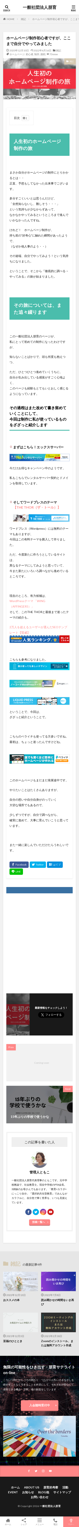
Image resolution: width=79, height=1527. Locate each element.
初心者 (29, 54)
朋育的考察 (50, 1487)
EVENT (13, 1492)
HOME (11, 19)
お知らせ (28, 1492)
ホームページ (17, 54)
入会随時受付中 (39, 1405)
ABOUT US (31, 1487)
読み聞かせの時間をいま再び (57, 1302)
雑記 (23, 19)
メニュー (39, 1521)
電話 (55, 1521)
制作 (36, 54)
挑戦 (43, 54)
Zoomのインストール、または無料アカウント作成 (57, 1343)
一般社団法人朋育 (39, 7)
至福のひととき (12, 1341)
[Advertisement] (39, 941)
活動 (65, 1487)
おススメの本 (11, 1300)
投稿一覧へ (38, 1222)
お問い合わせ (39, 1497)
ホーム (15, 1487)
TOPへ (71, 1521)
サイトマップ (62, 1492)
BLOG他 (43, 1492)
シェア (24, 1522)
